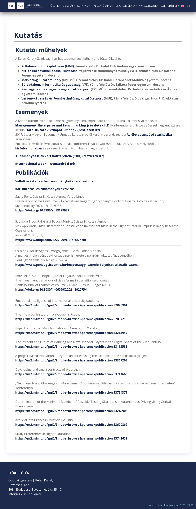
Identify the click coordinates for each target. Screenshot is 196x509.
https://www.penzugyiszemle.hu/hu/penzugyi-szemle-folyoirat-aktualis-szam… (77, 265)
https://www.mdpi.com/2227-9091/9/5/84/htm (50, 240)
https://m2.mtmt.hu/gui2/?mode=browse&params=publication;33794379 (71, 392)
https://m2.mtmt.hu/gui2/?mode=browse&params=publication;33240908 (71, 411)
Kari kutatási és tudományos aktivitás (44, 189)
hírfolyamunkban (28, 148)
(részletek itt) (59, 156)
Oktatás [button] (68, 5)
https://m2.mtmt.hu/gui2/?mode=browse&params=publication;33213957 (71, 333)
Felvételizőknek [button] (125, 5)
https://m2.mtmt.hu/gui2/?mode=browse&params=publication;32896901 (71, 305)
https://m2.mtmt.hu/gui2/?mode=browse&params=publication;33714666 (71, 374)
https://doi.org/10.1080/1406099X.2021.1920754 (51, 289)
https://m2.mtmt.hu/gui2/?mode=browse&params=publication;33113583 (71, 346)
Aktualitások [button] (148, 5)
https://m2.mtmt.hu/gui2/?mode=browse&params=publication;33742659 (71, 438)
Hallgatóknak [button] (101, 5)
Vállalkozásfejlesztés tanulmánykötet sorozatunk (54, 181)
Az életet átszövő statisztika (149, 134)
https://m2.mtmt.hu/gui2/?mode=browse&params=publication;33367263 (71, 360)
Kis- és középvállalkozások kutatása (49, 71)
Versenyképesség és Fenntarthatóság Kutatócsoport (62, 98)
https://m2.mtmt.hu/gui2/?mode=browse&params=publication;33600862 (71, 425)
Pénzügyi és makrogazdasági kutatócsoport (55, 89)
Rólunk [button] (54, 5)
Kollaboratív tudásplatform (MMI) (47, 66)
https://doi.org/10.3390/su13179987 (42, 210)
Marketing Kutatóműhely (41, 80)
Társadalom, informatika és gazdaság (51, 84)
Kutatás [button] (82, 5)
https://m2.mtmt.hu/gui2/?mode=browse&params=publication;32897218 (71, 319)
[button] (188, 5)
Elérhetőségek (170, 5)
